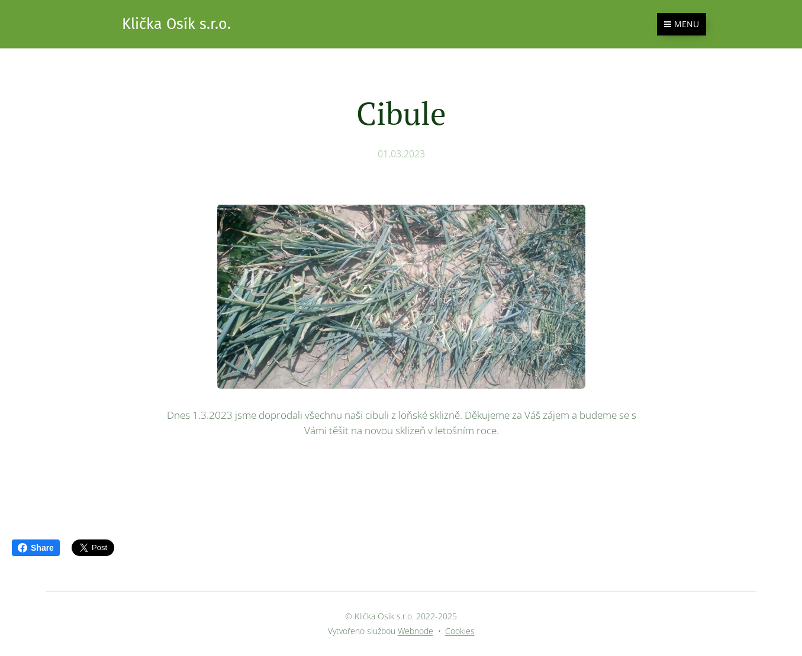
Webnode (415, 630)
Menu (681, 24)
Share (36, 547)
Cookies (460, 630)
